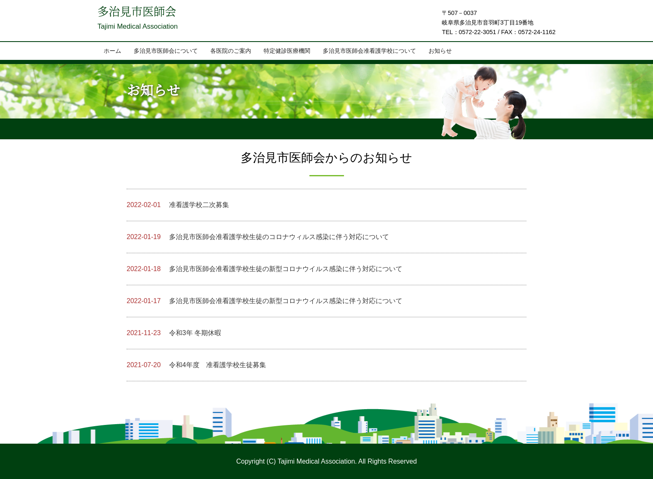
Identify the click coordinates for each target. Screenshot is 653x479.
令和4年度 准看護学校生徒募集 (196, 364)
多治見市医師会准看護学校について (369, 51)
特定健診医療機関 (287, 51)
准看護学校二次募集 (178, 204)
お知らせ (440, 51)
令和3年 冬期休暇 (174, 332)
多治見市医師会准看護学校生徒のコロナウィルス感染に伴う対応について (258, 236)
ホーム (112, 51)
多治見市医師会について (166, 51)
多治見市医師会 (144, 15)
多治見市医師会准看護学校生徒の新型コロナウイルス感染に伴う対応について (264, 268)
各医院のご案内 (230, 51)
